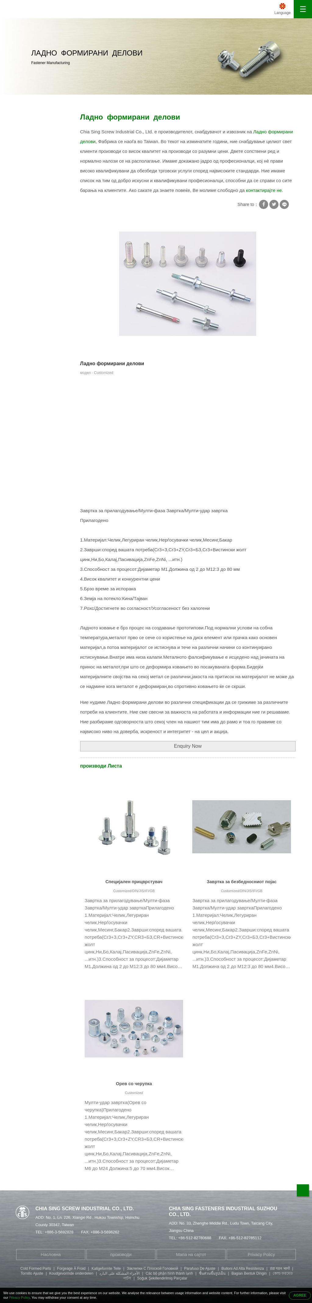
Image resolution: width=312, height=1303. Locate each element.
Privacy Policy (261, 1254)
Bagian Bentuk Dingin (249, 1273)
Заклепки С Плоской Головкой (152, 1268)
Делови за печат (36, 289)
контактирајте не (264, 190)
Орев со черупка (134, 1083)
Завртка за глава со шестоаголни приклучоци (40, 232)
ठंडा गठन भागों (280, 1268)
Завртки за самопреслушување (40, 173)
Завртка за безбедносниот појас (242, 881)
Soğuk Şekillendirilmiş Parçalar (162, 1278)
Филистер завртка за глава (41, 255)
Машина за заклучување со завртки (44, 154)
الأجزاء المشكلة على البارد (119, 1273)
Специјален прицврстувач (133, 881)
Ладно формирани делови (149, 101)
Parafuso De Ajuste (199, 1268)
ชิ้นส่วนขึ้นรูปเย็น (212, 1273)
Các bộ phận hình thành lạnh (169, 1273)
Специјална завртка (99, 101)
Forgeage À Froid (71, 1268)
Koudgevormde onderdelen (71, 1273)
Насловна (30, 101)
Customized (134, 1093)
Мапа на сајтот (191, 1254)
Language (283, 13)
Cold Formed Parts (35, 1268)
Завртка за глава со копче (40, 274)
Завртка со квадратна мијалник (42, 135)
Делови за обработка (41, 301)
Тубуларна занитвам (40, 201)
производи (62, 101)
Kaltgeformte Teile (106, 1268)
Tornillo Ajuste (32, 1273)
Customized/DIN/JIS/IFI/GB (133, 891)
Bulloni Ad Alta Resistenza (243, 1268)
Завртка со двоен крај (42, 213)
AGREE (300, 1295)
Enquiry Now (188, 746)
